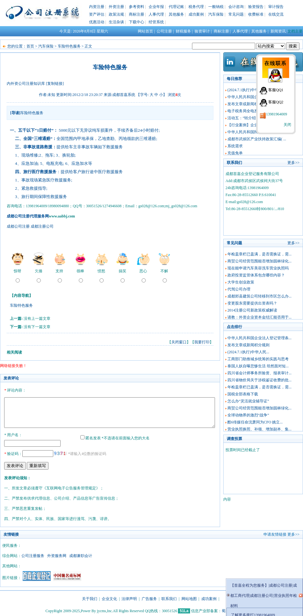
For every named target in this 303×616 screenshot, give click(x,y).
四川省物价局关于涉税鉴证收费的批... (259, 380)
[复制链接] (55, 83)
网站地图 (189, 598)
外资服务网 (56, 555)
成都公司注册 (18, 226)
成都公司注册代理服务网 (28, 216)
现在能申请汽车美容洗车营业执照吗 (258, 268)
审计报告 (276, 6)
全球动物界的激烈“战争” (248, 415)
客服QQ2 (275, 102)
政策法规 (116, 14)
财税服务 (183, 31)
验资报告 (255, 6)
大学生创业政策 (240, 282)
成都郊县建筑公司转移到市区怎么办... (259, 296)
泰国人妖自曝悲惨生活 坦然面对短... (258, 366)
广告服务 (149, 598)
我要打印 (202, 342)
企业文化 (109, 598)
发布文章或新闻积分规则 (248, 104)
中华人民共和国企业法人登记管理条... (259, 338)
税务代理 (196, 6)
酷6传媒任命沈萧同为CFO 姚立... (255, 422)
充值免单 (235, 153)
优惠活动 (96, 22)
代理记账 (176, 6)
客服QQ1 (275, 90)
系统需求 (235, 146)
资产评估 (96, 14)
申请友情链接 (274, 533)
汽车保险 (216, 14)
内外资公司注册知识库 (26, 83)
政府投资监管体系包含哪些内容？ (256, 275)
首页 (30, 46)
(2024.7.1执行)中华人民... (248, 90)
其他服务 (176, 14)
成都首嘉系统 (123, 94)
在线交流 (276, 14)
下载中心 (136, 22)
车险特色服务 (69, 46)
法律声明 (129, 598)
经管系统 (156, 22)
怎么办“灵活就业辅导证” (248, 401)
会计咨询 (236, 6)
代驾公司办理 (238, 289)
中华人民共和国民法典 (246, 132)
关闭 (287, 124)
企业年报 (156, 6)
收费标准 (255, 14)
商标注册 (136, 14)
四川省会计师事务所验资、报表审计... (259, 373)
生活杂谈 (116, 22)
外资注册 (116, 6)
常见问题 (236, 14)
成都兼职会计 (80, 555)
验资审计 (202, 31)
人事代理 (156, 14)
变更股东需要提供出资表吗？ (252, 303)
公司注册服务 (32, 555)
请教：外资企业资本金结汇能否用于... (259, 317)
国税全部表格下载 (242, 394)
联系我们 (169, 598)
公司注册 (164, 31)
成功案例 (196, 14)
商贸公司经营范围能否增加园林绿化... (259, 261)
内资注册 (96, 6)
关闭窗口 (179, 342)
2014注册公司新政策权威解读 (252, 310)
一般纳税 (216, 6)
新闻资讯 (278, 31)
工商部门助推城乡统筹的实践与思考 (258, 359)
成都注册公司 (42, 226)
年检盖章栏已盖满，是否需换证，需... (259, 254)
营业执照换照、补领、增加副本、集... (259, 429)
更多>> (293, 162)
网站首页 (145, 31)
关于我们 (89, 598)
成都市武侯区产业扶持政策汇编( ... (256, 139)
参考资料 (136, 6)
